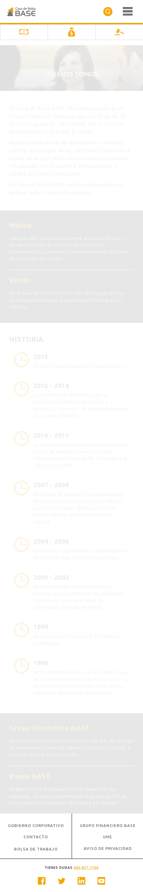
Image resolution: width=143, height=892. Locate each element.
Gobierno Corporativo (36, 825)
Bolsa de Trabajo (36, 849)
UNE (107, 837)
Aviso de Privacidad (108, 848)
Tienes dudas (71, 867)
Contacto (36, 837)
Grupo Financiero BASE (108, 825)
